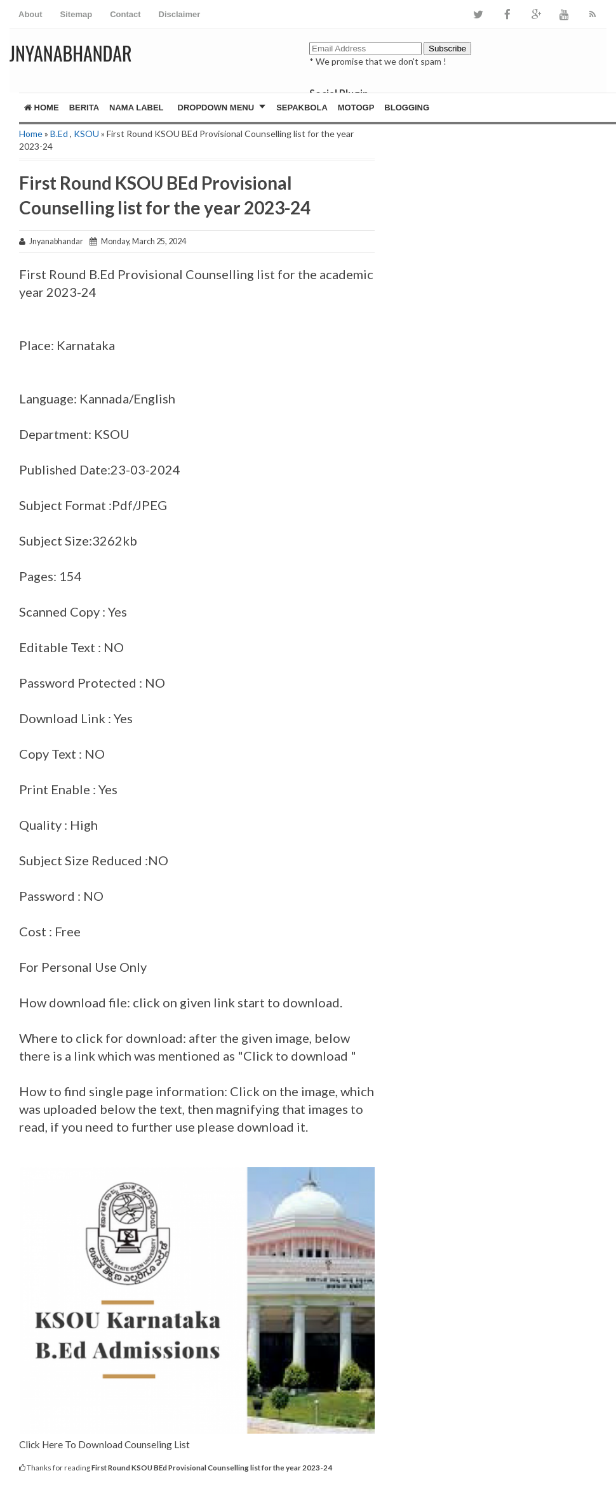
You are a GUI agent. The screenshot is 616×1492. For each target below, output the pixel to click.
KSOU (86, 133)
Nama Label (136, 107)
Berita (84, 107)
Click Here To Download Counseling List (104, 1444)
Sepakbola (302, 107)
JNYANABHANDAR (71, 53)
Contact (125, 14)
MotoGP (356, 107)
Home (41, 107)
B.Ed (59, 133)
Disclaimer (180, 14)
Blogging (406, 107)
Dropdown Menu (216, 107)
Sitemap (76, 14)
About (30, 14)
